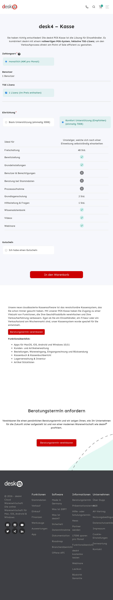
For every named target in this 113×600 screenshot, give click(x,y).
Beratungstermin (81, 500)
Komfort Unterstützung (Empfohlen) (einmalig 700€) (85, 122)
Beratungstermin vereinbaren (26, 331)
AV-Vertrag (99, 511)
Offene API (58, 552)
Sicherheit (57, 524)
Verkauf (36, 505)
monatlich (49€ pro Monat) (24, 61)
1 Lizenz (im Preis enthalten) (25, 92)
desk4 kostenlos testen (77, 554)
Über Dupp (99, 500)
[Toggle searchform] (93, 7)
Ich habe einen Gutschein (23, 250)
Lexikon (76, 569)
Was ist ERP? (59, 509)
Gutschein (7, 242)
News (75, 520)
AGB (95, 505)
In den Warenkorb (56, 274)
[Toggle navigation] (107, 7)
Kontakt (97, 549)
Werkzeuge (38, 522)
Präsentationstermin (83, 505)
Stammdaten (39, 500)
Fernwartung (100, 543)
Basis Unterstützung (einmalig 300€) (29, 122)
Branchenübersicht (62, 547)
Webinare (77, 563)
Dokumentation (61, 535)
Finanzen (37, 517)
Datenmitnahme (61, 529)
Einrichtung (8, 112)
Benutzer (7, 72)
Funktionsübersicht (83, 544)
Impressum (99, 528)
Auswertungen (39, 528)
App (34, 534)
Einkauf (36, 511)
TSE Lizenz (8, 85)
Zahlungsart (9, 53)
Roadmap (57, 541)
